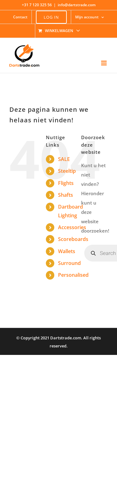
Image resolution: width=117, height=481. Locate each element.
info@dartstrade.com (76, 4)
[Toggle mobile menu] (104, 63)
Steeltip (67, 170)
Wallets (66, 251)
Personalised (73, 274)
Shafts (65, 194)
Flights (66, 183)
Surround (69, 263)
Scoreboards (73, 239)
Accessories (72, 227)
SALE (64, 159)
